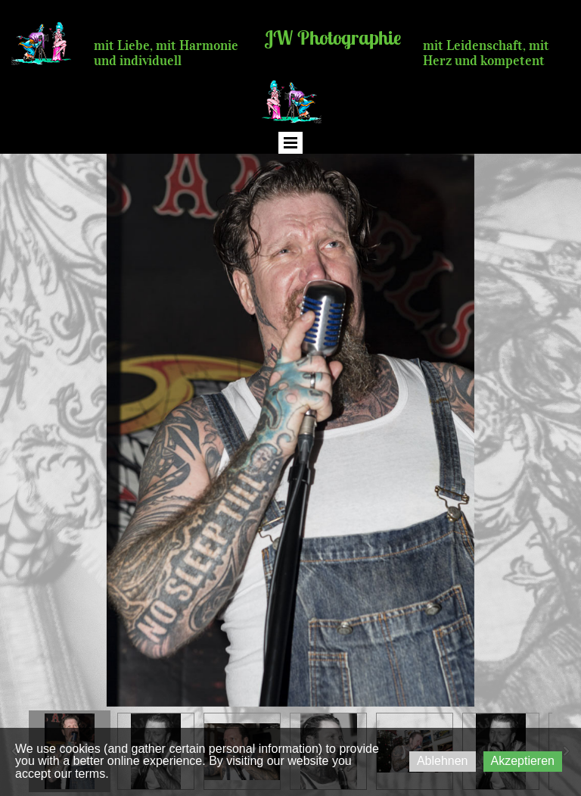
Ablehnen (442, 760)
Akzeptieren (523, 760)
